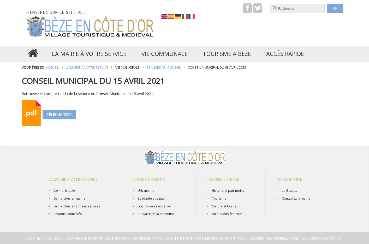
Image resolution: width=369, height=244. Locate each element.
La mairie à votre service (87, 67)
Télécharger (59, 114)
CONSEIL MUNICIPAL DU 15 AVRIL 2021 (93, 80)
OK (335, 8)
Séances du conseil (164, 67)
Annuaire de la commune (156, 214)
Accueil (52, 67)
